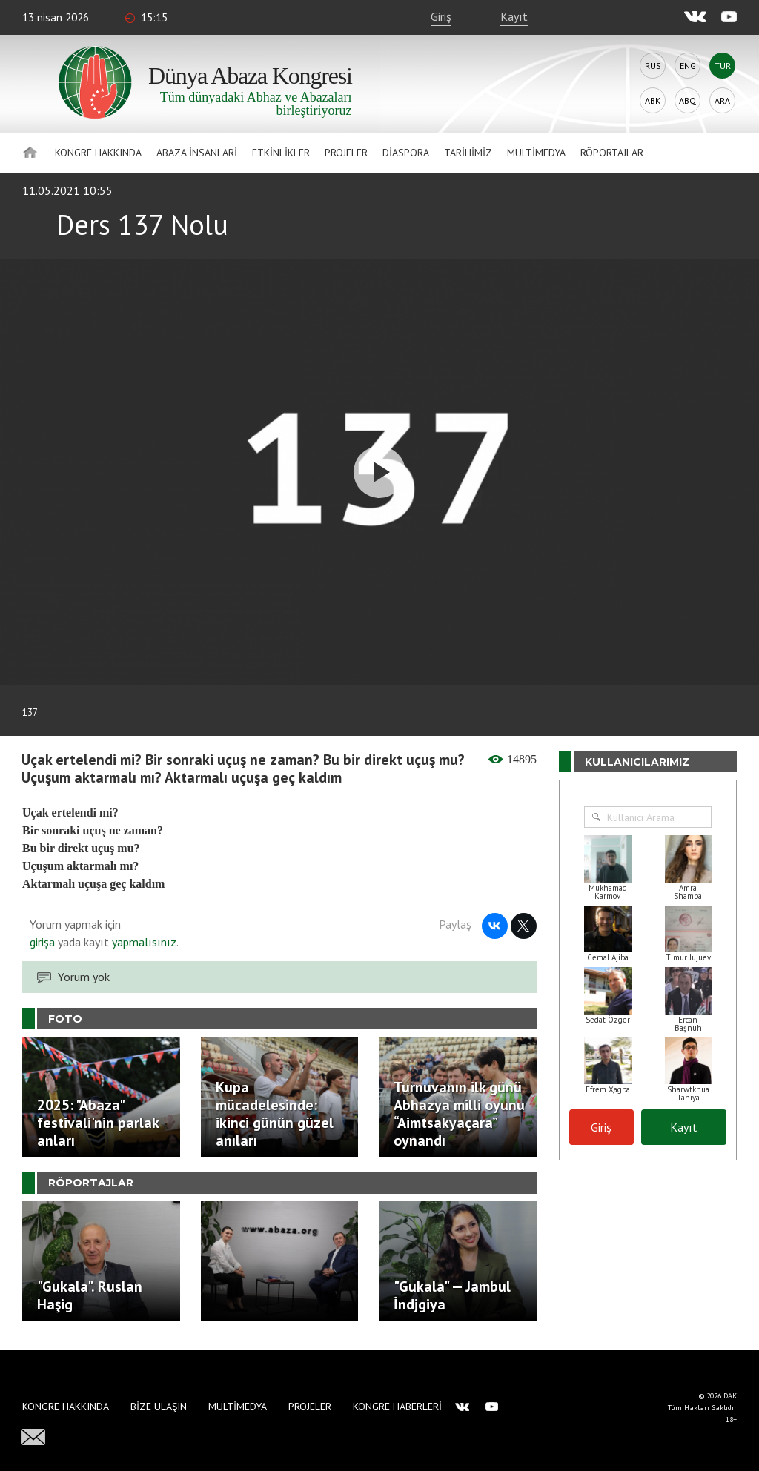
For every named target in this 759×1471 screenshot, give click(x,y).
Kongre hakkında (98, 152)
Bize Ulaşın (158, 1406)
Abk (652, 100)
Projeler (346, 152)
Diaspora (405, 152)
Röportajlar (611, 152)
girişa (42, 941)
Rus (653, 65)
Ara (722, 100)
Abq (687, 100)
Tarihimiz (468, 152)
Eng (688, 65)
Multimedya (536, 152)
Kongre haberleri (397, 1406)
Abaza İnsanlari (196, 152)
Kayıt (514, 16)
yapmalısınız (142, 941)
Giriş (441, 16)
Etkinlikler (281, 152)
